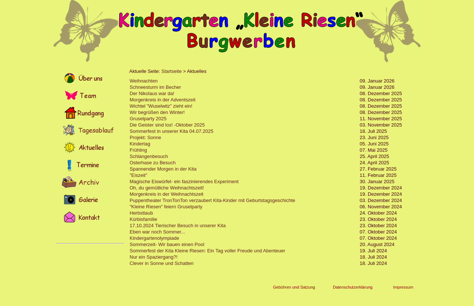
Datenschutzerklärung (353, 287)
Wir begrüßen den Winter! (157, 112)
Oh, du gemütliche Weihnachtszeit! (167, 188)
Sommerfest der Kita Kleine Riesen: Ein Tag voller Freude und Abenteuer (207, 250)
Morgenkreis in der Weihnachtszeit (166, 194)
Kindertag (140, 144)
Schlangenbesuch (149, 156)
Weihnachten (144, 81)
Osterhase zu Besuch (153, 162)
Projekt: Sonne (145, 137)
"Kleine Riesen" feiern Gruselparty (166, 206)
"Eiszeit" (138, 175)
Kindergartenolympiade (154, 238)
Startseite (171, 71)
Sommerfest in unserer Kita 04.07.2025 (171, 131)
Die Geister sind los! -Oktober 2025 (167, 125)
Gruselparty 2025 (148, 118)
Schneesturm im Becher (155, 87)
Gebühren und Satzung (294, 287)
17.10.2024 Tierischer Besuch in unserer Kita (178, 225)
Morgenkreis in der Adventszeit (163, 99)
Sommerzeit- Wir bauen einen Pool (167, 244)
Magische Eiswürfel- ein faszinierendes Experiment (184, 181)
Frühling (138, 150)
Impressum (403, 287)
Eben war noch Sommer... (157, 232)
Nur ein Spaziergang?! (153, 257)
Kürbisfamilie (143, 219)
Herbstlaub (141, 213)
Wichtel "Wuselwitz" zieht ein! (161, 106)
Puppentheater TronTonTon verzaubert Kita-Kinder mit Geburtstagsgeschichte (212, 200)
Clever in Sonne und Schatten (162, 263)
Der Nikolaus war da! (152, 93)
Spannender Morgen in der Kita (163, 169)
